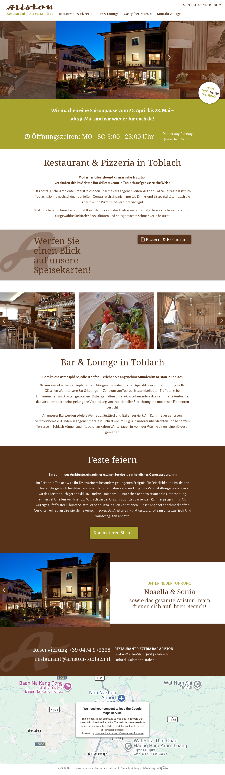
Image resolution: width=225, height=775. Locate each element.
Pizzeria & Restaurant (164, 239)
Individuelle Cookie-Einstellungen (125, 768)
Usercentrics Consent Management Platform (119, 733)
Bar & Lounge (108, 14)
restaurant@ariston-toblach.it (73, 659)
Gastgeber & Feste (138, 14)
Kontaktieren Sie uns (114, 533)
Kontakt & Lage (169, 14)
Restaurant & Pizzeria (75, 14)
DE (216, 5)
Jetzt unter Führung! (209, 93)
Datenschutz (101, 768)
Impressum (88, 768)
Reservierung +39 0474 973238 (72, 650)
